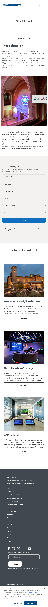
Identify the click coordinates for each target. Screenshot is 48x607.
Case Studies (11, 511)
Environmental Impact (14, 498)
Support (9, 524)
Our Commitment (13, 501)
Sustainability (11, 491)
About (9, 488)
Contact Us (10, 518)
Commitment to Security (15, 504)
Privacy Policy (24, 231)
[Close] (45, 589)
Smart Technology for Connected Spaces (20, 483)
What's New (11, 514)
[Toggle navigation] (43, 5)
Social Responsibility (14, 494)
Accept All (30, 603)
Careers (9, 521)
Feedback (10, 541)
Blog (8, 508)
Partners (10, 528)
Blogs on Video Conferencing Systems (19, 480)
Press (9, 531)
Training (9, 534)
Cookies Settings (16, 603)
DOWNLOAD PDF (24, 38)
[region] (24, 596)
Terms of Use (13, 231)
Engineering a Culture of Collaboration (20, 486)
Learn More (24, 318)
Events (9, 538)
